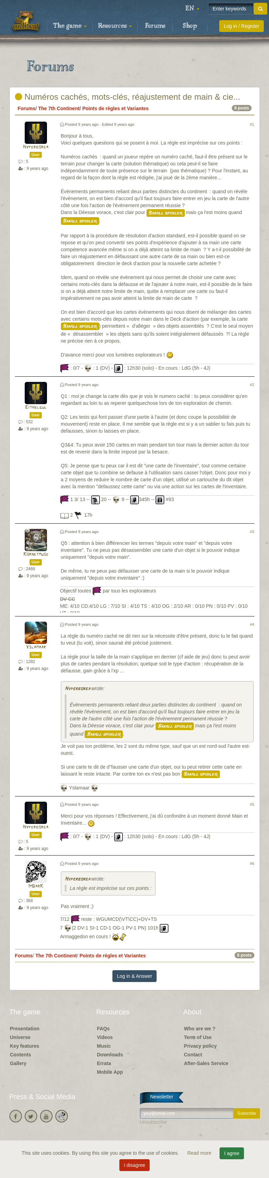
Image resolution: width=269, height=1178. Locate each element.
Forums (155, 26)
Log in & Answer (134, 976)
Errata (104, 1063)
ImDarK (35, 886)
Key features (24, 1046)
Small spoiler (165, 213)
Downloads (110, 1054)
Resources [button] (115, 26)
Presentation (25, 1028)
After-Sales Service (206, 1063)
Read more (200, 1153)
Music (104, 1046)
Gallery (18, 1063)
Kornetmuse (35, 554)
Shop (190, 26)
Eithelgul (36, 407)
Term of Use (198, 1037)
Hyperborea (35, 147)
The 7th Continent (59, 108)
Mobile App (110, 1072)
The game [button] (70, 26)
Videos (105, 1037)
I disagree (134, 1165)
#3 (252, 532)
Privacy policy (200, 1046)
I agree (231, 1153)
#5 (252, 804)
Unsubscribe (153, 1122)
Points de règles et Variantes (115, 108)
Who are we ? (199, 1028)
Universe (20, 1037)
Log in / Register (241, 26)
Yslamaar (36, 647)
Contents (20, 1054)
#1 (252, 124)
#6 (252, 863)
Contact (193, 1054)
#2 (252, 385)
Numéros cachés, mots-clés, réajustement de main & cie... (127, 96)
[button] (192, 8)
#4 (252, 624)
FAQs (103, 1028)
